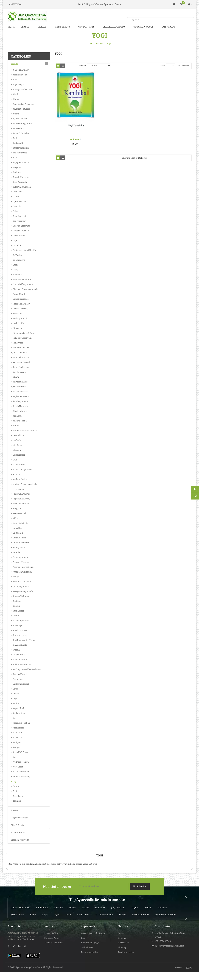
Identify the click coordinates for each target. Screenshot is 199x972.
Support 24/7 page (90, 943)
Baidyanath (18, 143)
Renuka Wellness (21, 596)
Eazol (15, 265)
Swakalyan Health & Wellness (27, 669)
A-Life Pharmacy (21, 70)
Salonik (16, 606)
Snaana (16, 650)
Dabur (16, 211)
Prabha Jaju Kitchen (22, 572)
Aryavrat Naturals (21, 109)
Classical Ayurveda (20, 840)
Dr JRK (16, 240)
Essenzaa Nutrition (22, 279)
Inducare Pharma (21, 347)
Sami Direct (18, 611)
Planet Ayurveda (20, 557)
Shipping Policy (51, 938)
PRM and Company (22, 581)
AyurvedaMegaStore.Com (29, 967)
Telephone (17, 679)
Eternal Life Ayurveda (23, 284)
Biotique (17, 172)
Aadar (15, 79)
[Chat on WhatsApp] (195, 496)
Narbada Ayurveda (22, 503)
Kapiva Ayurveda (21, 396)
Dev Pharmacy (19, 221)
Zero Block (18, 796)
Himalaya (17, 328)
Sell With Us (87, 947)
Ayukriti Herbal (20, 118)
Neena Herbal (19, 513)
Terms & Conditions (53, 943)
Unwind (16, 693)
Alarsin (16, 99)
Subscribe (141, 886)
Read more (28, 939)
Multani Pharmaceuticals (25, 484)
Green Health (19, 294)
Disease (14, 810)
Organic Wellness (21, 542)
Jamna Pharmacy (21, 357)
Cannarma (17, 192)
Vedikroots (18, 737)
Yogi (109, 43)
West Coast (18, 767)
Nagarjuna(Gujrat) (21, 494)
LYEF (15, 460)
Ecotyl (16, 270)
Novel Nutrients (20, 523)
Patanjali (17, 552)
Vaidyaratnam (19, 713)
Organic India (19, 538)
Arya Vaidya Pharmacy (23, 104)
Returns (122, 938)
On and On (18, 533)
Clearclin (17, 206)
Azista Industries (21, 133)
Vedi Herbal (18, 728)
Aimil (15, 94)
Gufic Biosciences (21, 299)
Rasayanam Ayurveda (23, 591)
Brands (99, 43)
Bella (15, 157)
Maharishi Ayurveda (22, 469)
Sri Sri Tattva (19, 655)
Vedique (16, 742)
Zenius (16, 791)
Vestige (16, 747)
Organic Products (19, 818)
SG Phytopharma (21, 620)
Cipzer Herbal (19, 201)
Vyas (15, 757)
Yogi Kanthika (76, 125)
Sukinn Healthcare (22, 664)
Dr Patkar (17, 245)
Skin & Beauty (17, 825)
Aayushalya (18, 84)
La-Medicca (18, 435)
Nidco (15, 518)
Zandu (16, 786)
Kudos (16, 425)
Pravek (16, 577)
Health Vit (17, 313)
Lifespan (17, 450)
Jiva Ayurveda (19, 372)
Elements (17, 274)
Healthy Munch (20, 318)
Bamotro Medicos (21, 148)
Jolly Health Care (20, 382)
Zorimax (17, 801)
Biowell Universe (21, 177)
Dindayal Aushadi (21, 231)
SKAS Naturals (20, 645)
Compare (183, 66)
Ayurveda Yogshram (22, 123)
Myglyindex (18, 489)
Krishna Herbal (20, 421)
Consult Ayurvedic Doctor (93, 933)
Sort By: (82, 65)
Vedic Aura (18, 732)
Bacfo (15, 138)
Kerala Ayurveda (20, 401)
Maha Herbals (19, 464)
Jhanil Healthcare (21, 367)
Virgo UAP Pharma (21, 752)
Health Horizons (20, 308)
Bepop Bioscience (21, 162)
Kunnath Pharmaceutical (25, 430)
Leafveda (17, 440)
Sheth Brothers (20, 630)
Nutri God (17, 528)
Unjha (15, 689)
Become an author (89, 952)
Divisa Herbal (19, 235)
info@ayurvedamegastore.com (169, 946)
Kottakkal (17, 416)
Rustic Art (17, 601)
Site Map (122, 947)
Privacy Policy (51, 933)
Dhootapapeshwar (21, 226)
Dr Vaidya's (18, 255)
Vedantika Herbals (21, 723)
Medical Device (20, 479)
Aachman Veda (20, 75)
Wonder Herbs (18, 832)
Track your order (126, 952)
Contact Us (123, 933)
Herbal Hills (18, 323)
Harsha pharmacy (21, 304)
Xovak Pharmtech (21, 771)
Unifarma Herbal (21, 684)
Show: (162, 65)
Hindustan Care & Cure (23, 333)
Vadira (16, 703)
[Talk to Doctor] (195, 489)
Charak (16, 196)
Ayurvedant (18, 128)
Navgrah (17, 508)
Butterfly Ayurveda (22, 187)
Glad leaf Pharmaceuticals (25, 289)
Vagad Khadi (19, 708)
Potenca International (23, 567)
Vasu (15, 718)
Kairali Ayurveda (20, 391)
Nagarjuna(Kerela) (21, 499)
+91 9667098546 (163, 941)
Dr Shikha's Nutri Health (24, 250)
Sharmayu (17, 625)
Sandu (16, 616)
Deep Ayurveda (20, 216)
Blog (83, 938)
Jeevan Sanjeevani (21, 362)
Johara (16, 377)
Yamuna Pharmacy (22, 776)
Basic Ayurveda (20, 153)
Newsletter (123, 943)
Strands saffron (20, 659)
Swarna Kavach (20, 674)
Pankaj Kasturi (19, 547)
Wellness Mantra (21, 762)
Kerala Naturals (20, 406)
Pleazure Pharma (21, 562)
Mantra (16, 474)
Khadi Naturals (20, 411)
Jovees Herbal (19, 386)
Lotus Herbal (19, 455)
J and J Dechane (20, 352)
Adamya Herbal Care (22, 89)
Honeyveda (18, 343)
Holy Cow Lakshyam (22, 338)
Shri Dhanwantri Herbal (24, 640)
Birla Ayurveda (20, 182)
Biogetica (17, 167)
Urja (15, 698)
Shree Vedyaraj (20, 635)
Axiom (16, 114)
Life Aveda (17, 445)
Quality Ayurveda (21, 586)
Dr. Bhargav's (19, 260)
